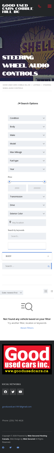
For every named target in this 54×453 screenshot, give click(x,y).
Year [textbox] (12, 169)
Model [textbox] (13, 143)
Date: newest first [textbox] (9, 292)
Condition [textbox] (14, 118)
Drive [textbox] (12, 205)
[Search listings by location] (27, 222)
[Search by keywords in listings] (27, 236)
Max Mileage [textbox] (16, 152)
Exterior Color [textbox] (16, 213)
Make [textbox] (12, 135)
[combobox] (27, 118)
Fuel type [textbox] (14, 160)
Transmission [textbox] (16, 196)
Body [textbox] (12, 126)
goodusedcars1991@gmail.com (17, 406)
